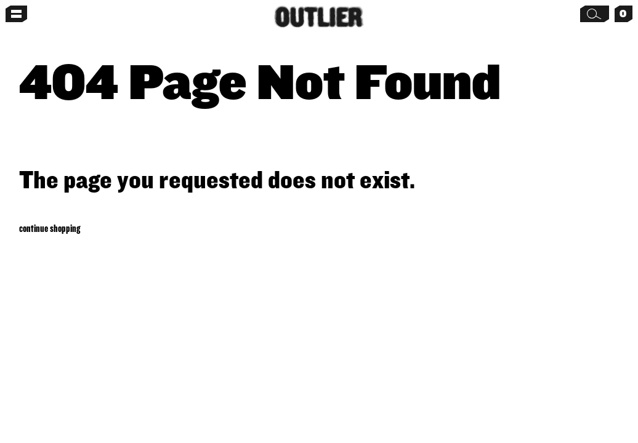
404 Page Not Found (260, 80)
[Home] (319, 17)
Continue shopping (49, 228)
